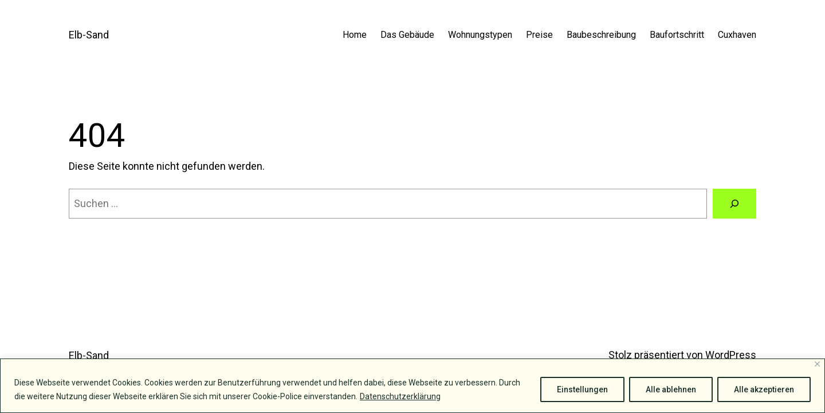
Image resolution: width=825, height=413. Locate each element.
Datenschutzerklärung (400, 396)
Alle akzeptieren (764, 389)
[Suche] (734, 204)
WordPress (730, 355)
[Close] (817, 364)
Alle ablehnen (671, 389)
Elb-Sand (89, 35)
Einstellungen (582, 389)
